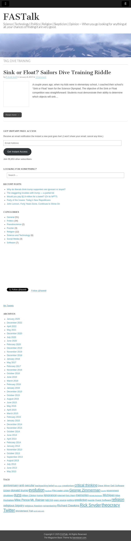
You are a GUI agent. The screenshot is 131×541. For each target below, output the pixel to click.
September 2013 (15, 457)
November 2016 (14, 370)
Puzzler (10, 228)
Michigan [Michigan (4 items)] (109, 495)
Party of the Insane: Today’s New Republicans (28, 200)
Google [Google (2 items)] (103, 491)
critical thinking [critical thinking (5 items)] (86, 485)
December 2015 (14, 391)
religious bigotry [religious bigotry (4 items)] (13, 505)
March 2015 (12, 413)
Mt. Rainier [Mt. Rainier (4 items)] (37, 500)
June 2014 (12, 435)
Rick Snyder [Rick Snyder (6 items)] (90, 505)
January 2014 (13, 446)
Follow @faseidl (38, 290)
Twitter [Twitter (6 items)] (9, 510)
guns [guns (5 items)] (17, 495)
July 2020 (11, 337)
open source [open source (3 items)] (60, 500)
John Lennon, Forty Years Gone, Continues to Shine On (33, 204)
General (10, 217)
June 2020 (12, 341)
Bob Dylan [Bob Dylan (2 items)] (58, 486)
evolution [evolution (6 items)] (36, 490)
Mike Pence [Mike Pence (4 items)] (22, 500)
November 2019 (14, 352)
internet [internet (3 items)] (61, 495)
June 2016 (12, 377)
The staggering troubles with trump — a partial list (30, 193)
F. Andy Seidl (11, 77)
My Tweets (8, 305)
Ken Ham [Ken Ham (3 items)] (70, 495)
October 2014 (13, 431)
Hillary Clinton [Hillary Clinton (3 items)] (29, 495)
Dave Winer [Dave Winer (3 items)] (104, 485)
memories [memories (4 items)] (82, 495)
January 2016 (13, 388)
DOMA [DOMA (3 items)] (6, 490)
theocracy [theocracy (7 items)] (110, 505)
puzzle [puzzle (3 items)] (91, 500)
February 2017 (14, 366)
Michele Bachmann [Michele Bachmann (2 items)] (95, 495)
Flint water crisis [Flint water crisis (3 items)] (60, 490)
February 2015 (14, 417)
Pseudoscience (14, 224)
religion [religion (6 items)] (118, 499)
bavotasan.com (79, 538)
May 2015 (11, 406)
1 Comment (40, 77)
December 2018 (14, 355)
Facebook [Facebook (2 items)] (48, 491)
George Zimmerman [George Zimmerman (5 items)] (84, 490)
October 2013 (13, 453)
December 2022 (14, 323)
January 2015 (13, 420)
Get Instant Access (17, 151)
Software (11, 242)
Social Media (13, 239)
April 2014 (12, 439)
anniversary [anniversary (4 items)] (11, 485)
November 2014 (14, 428)
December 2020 (14, 333)
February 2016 (14, 384)
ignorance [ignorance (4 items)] (50, 495)
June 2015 (12, 402)
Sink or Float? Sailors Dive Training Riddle (57, 72)
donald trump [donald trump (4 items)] (19, 490)
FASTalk (21, 17)
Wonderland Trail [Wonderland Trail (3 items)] (24, 511)
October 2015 (13, 395)
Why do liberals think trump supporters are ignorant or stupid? (36, 189)
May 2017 (11, 362)
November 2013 (14, 449)
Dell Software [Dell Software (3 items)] (117, 485)
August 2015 (13, 399)
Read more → (12, 115)
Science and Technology (18, 235)
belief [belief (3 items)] (51, 485)
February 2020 (14, 344)
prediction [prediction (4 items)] (81, 500)
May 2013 (11, 471)
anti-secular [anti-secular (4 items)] (27, 485)
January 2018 (13, 359)
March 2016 (12, 381)
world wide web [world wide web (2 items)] (38, 511)
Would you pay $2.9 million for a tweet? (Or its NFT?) (32, 196)
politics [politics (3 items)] (70, 500)
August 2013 (13, 460)
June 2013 (12, 468)
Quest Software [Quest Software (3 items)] (103, 500)
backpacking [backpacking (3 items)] (41, 485)
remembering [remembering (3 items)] (50, 505)
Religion (11, 232)
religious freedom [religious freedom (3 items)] (33, 505)
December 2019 (14, 348)
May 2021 (11, 330)
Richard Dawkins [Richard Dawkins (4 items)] (68, 505)
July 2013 (11, 464)
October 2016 (13, 373)
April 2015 (12, 410)
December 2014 (14, 424)
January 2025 (13, 319)
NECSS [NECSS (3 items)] (49, 500)
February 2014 (14, 442)
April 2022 (12, 326)
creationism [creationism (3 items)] (68, 485)
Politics (10, 221)
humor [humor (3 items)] (40, 495)
